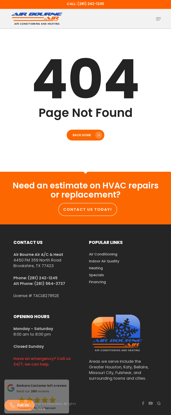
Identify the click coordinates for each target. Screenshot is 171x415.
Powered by (37, 406)
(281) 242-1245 (43, 278)
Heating (96, 268)
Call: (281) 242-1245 (85, 3)
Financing (97, 281)
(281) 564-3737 (49, 283)
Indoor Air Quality (104, 261)
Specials (96, 275)
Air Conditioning (103, 254)
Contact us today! (87, 209)
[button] (158, 19)
